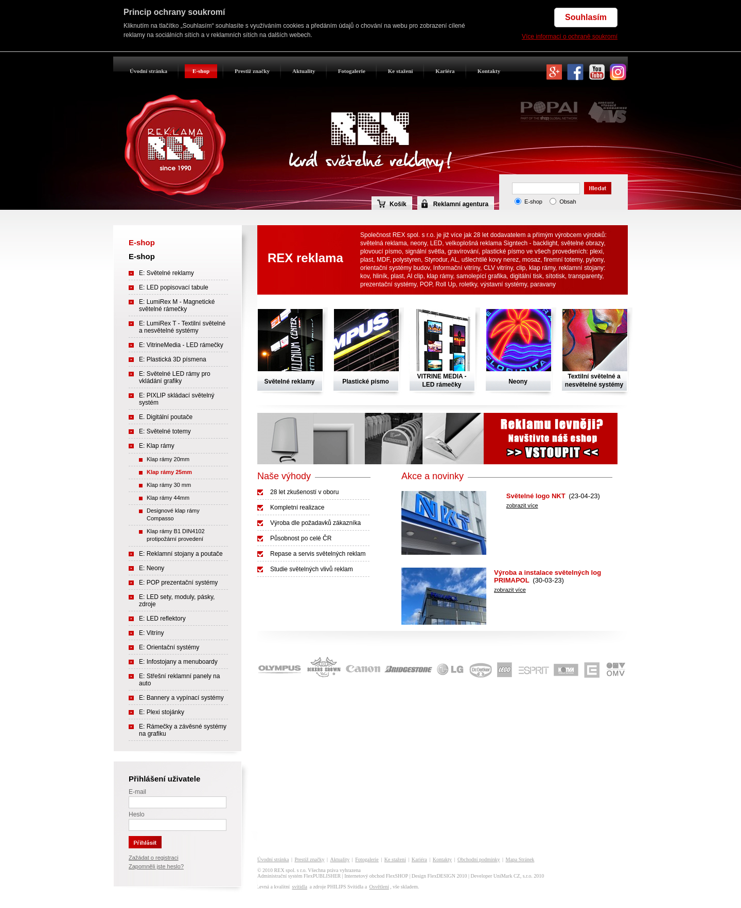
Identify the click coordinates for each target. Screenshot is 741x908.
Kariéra (444, 71)
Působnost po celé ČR (300, 538)
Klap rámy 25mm (169, 472)
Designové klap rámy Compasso (173, 514)
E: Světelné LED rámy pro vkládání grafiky (174, 377)
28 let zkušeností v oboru (304, 492)
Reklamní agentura (460, 204)
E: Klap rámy (156, 445)
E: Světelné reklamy (166, 273)
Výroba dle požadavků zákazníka (315, 522)
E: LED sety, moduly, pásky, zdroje (177, 600)
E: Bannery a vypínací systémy (181, 697)
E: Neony (151, 568)
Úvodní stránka (148, 71)
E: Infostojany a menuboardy (178, 661)
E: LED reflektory (162, 618)
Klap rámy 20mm (168, 459)
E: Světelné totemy (165, 431)
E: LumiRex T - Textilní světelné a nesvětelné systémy (182, 327)
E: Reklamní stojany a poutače (181, 553)
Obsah (567, 201)
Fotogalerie (351, 71)
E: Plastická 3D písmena (172, 359)
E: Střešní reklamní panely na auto (179, 680)
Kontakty (489, 71)
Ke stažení (400, 71)
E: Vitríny (151, 633)
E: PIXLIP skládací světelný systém (177, 399)
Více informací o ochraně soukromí (569, 36)
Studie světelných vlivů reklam (311, 569)
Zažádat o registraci (154, 858)
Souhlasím (586, 17)
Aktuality (303, 71)
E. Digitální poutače (165, 417)
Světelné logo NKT (536, 496)
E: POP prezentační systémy (178, 582)
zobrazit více (522, 505)
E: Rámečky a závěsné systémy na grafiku (182, 730)
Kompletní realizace (297, 507)
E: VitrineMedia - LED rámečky (181, 345)
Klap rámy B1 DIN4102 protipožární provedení (176, 535)
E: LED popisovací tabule (173, 287)
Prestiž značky (252, 71)
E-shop (200, 71)
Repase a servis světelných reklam (317, 553)
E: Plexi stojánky (161, 712)
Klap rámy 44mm (168, 498)
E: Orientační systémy (169, 647)
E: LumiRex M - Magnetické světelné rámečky (177, 305)
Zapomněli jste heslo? (156, 866)
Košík (392, 203)
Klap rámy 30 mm (169, 485)
